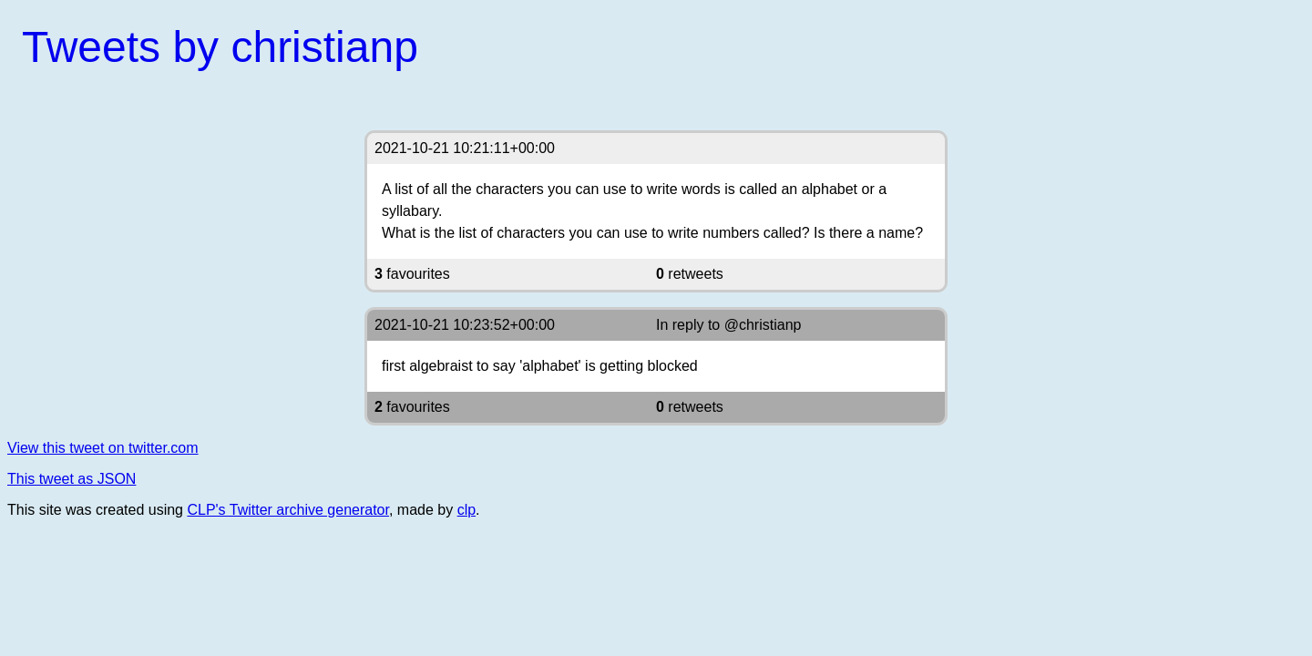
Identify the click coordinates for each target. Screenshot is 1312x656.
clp (466, 510)
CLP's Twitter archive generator (288, 510)
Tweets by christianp (220, 47)
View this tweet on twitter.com (103, 448)
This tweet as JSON (71, 479)
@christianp (763, 325)
